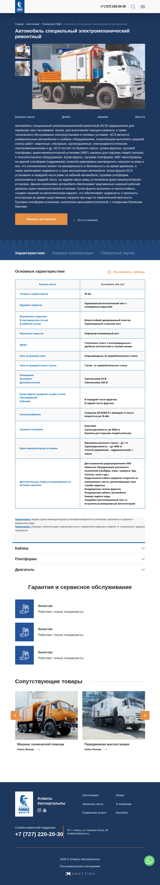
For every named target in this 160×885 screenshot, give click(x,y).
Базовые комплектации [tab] (80, 251)
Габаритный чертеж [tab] (32, 256)
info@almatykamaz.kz (78, 833)
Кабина (21, 552)
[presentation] (15, 718)
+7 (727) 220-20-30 (113, 6)
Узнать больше (25, 752)
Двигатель (25, 573)
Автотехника (32, 24)
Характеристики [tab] (30, 251)
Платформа (26, 562)
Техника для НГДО (51, 24)
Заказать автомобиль (41, 219)
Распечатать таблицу (129, 275)
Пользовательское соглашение (80, 866)
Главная (19, 24)
